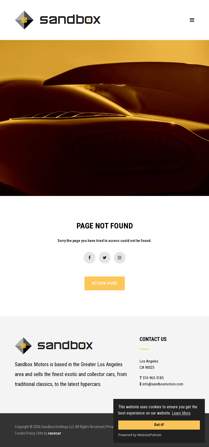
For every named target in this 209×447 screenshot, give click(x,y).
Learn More (181, 413)
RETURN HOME (104, 283)
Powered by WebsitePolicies (139, 434)
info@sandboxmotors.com (161, 384)
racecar (54, 433)
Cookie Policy (25, 433)
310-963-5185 (152, 378)
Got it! (159, 425)
